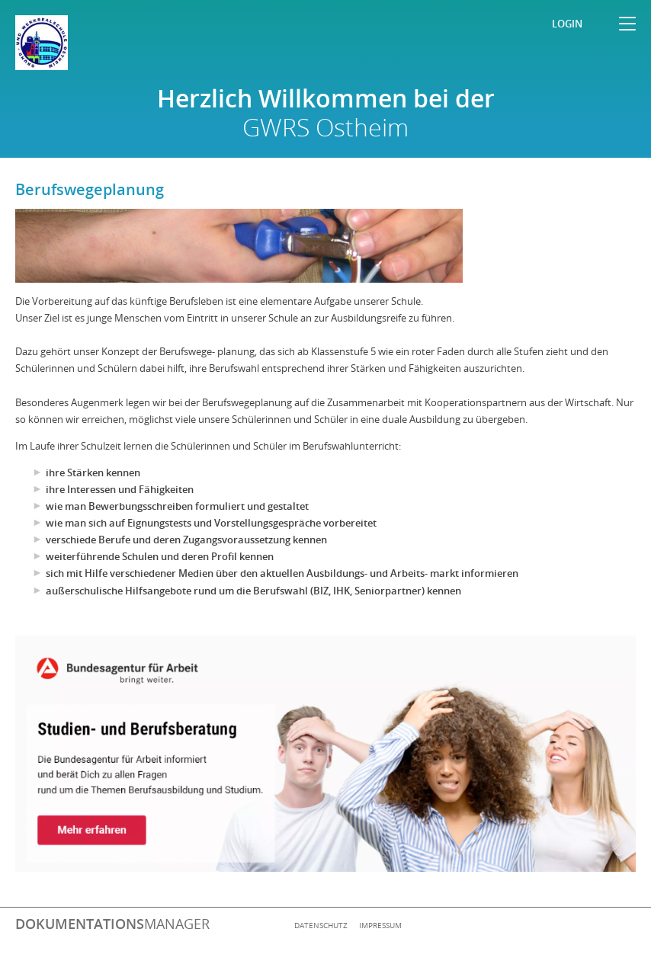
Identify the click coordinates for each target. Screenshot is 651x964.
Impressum (380, 925)
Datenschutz (321, 925)
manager (112, 923)
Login (567, 23)
